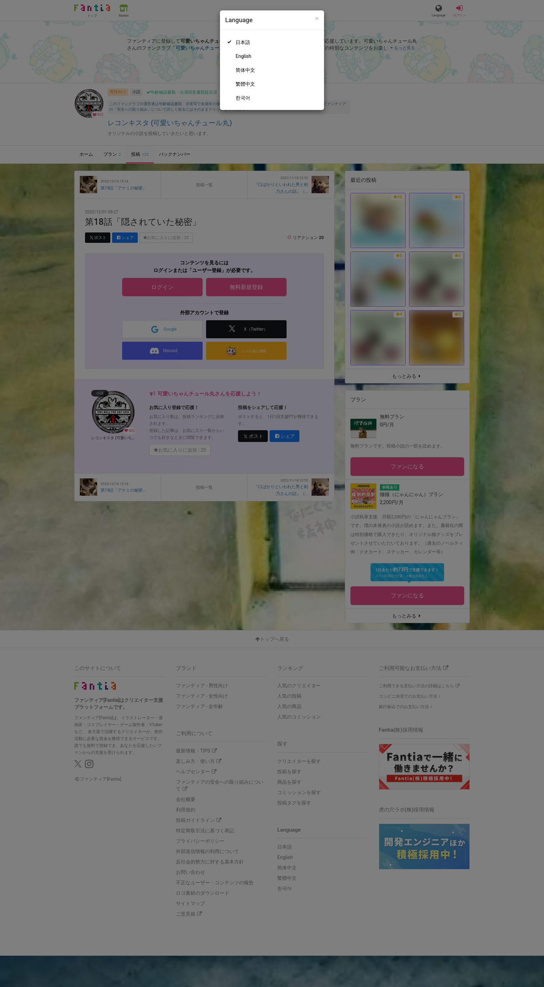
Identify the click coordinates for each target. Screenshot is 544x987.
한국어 (243, 98)
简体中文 (245, 70)
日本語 (243, 42)
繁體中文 (245, 84)
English (243, 56)
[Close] (317, 18)
